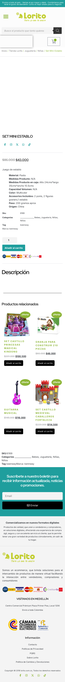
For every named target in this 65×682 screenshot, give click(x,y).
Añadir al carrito (14, 247)
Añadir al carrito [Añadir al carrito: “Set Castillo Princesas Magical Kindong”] (13, 363)
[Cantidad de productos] (9, 240)
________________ (26, 217)
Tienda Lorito (15, 51)
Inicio (4, 51)
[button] (6, 16)
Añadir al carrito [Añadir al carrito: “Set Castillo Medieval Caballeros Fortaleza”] (45, 431)
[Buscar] (57, 30)
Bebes (37, 217)
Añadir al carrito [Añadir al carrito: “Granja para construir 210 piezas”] (45, 363)
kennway (13, 228)
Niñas (40, 51)
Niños (22, 220)
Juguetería (30, 51)
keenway (24, 225)
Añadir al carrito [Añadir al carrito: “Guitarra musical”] (13, 431)
